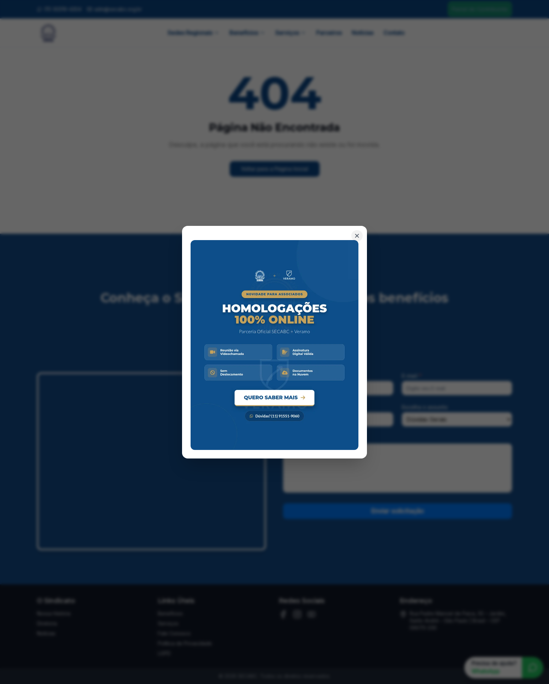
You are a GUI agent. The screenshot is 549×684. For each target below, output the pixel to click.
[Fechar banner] (357, 235)
